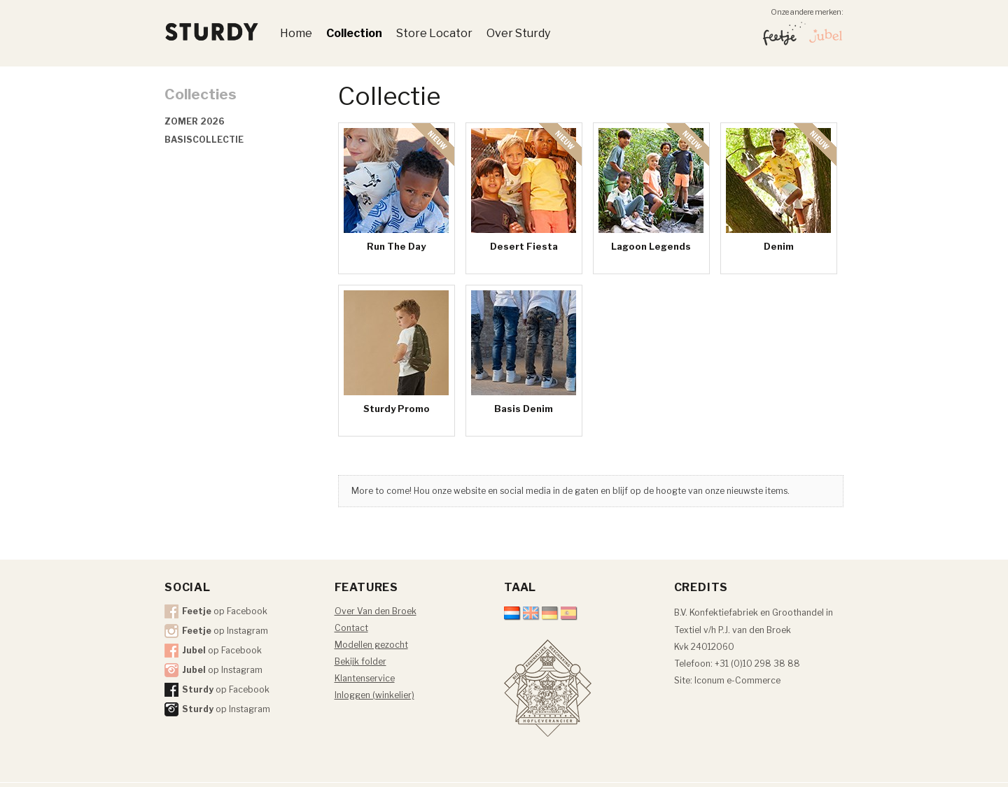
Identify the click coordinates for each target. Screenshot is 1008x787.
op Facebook (224, 611)
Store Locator (434, 33)
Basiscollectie (204, 139)
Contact (351, 628)
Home (296, 33)
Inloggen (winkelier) (374, 695)
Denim (779, 246)
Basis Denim (523, 408)
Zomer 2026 (194, 121)
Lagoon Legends (651, 246)
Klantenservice (365, 678)
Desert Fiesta (524, 246)
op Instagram (225, 630)
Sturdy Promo (396, 408)
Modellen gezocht (371, 644)
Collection (354, 33)
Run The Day (396, 246)
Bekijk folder (360, 661)
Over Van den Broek (375, 611)
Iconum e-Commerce (737, 680)
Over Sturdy (518, 33)
